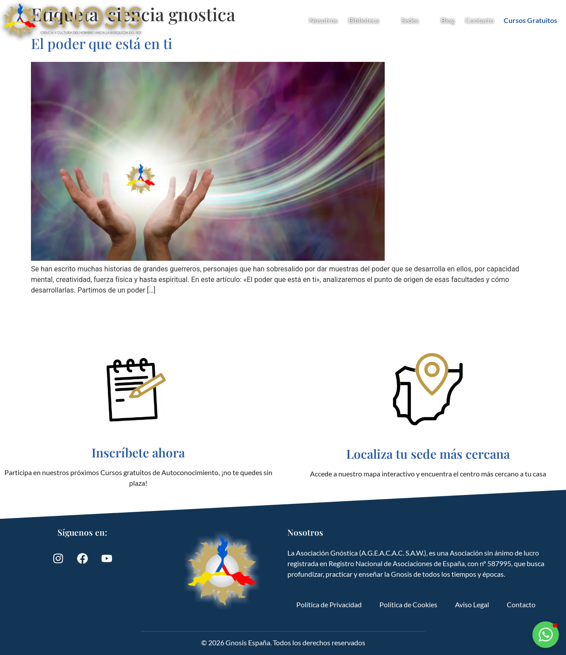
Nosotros (323, 20)
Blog (448, 20)
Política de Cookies (408, 604)
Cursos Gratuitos (530, 20)
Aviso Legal (472, 604)
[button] (545, 634)
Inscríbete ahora (138, 452)
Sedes (415, 20)
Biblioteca (369, 20)
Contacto (479, 20)
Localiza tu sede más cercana (428, 454)
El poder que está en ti (101, 43)
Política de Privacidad (329, 604)
